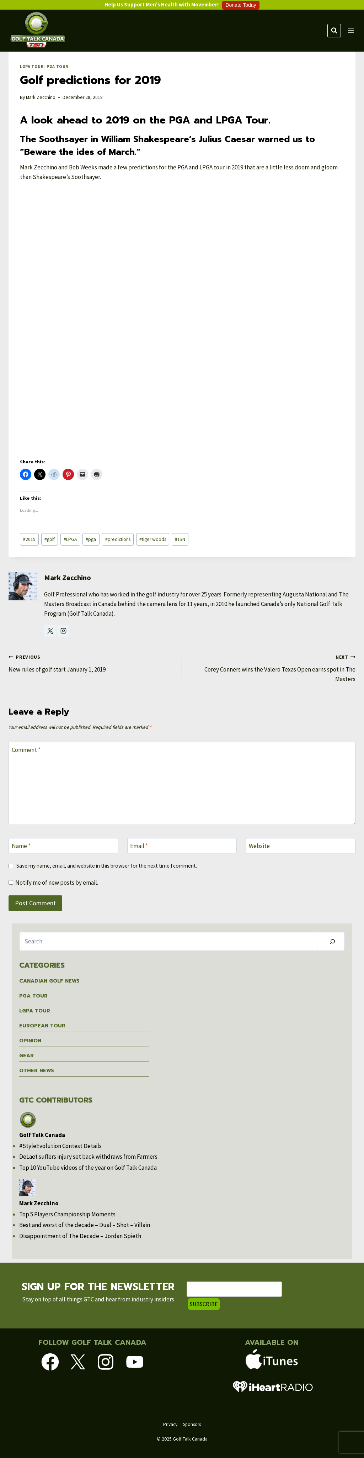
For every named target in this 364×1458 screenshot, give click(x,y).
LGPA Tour (31, 66)
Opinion (30, 1040)
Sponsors (192, 1424)
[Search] (332, 941)
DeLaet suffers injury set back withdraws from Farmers (88, 1156)
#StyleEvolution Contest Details (60, 1146)
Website (259, 846)
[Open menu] (350, 30)
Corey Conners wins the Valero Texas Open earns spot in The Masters (271, 667)
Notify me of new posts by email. (56, 882)
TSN (180, 539)
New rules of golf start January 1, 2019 (92, 662)
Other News (36, 1070)
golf (49, 539)
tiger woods (152, 539)
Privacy (170, 1424)
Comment (26, 750)
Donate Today (240, 5)
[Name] (63, 845)
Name (21, 846)
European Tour (42, 1026)
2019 (29, 539)
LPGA (70, 539)
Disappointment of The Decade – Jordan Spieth (80, 1236)
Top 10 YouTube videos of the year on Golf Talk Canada (88, 1168)
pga (91, 539)
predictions (117, 539)
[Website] (300, 845)
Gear (26, 1055)
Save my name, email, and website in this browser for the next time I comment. (106, 865)
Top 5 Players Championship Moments (67, 1214)
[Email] (182, 845)
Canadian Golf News (49, 981)
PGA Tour (57, 66)
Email (139, 846)
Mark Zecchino (40, 97)
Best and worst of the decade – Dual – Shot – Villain (84, 1225)
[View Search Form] (334, 30)
